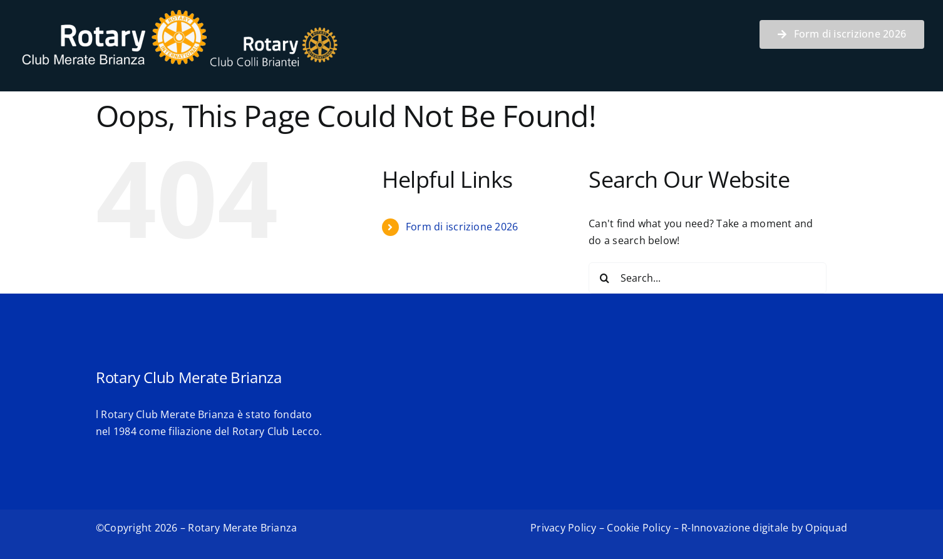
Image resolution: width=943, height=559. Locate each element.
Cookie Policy (639, 528)
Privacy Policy (563, 528)
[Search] (604, 278)
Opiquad (826, 528)
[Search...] (708, 278)
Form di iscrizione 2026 (462, 226)
